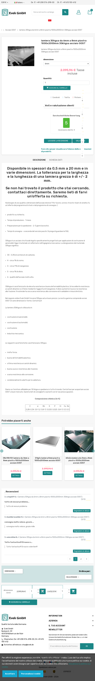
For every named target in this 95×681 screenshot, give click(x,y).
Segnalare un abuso (82, 511)
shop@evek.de (28, 645)
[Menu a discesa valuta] (4, 2)
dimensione (48, 59)
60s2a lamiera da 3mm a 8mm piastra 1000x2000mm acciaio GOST (79, 460)
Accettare (10, 674)
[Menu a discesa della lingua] (19, 2)
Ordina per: (84, 572)
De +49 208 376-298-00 (43, 2)
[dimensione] (66, 64)
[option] (16, 454)
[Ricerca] (50, 12)
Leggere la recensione (58, 141)
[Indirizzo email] (64, 647)
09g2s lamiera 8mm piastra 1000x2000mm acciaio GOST (48, 459)
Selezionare (72, 578)
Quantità (47, 78)
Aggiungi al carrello (73, 592)
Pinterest (77, 97)
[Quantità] (66, 83)
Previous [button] (1, 451)
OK (87, 647)
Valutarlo (80, 141)
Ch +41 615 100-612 (66, 2)
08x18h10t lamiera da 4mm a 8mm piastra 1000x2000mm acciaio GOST (16, 460)
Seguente (86, 559)
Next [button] (93, 451)
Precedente (70, 559)
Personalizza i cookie (30, 674)
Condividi (55, 97)
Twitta (66, 97)
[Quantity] (33, 592)
